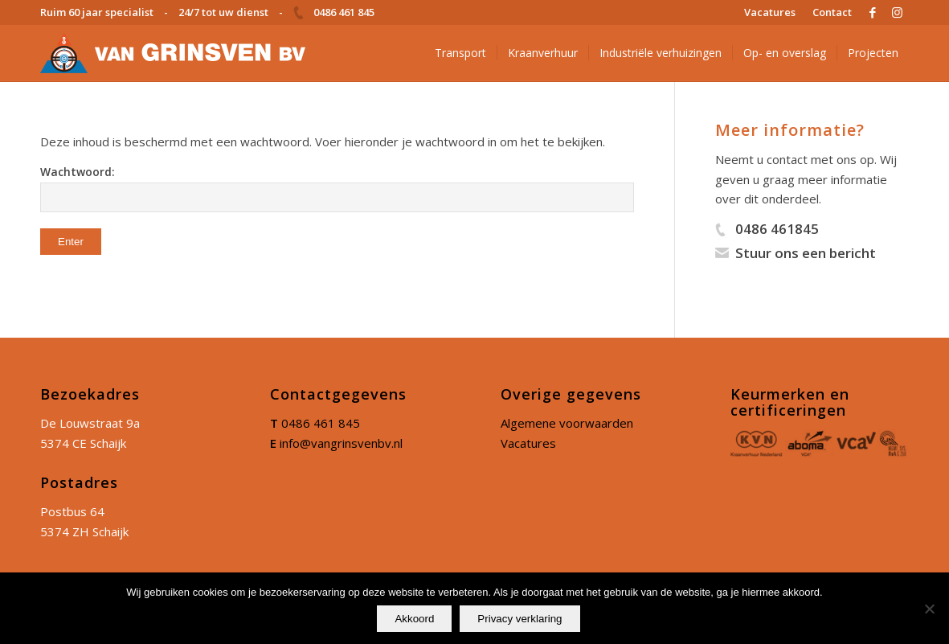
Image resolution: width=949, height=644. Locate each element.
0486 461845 (777, 228)
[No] (929, 609)
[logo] (172, 53)
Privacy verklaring (519, 619)
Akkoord (414, 619)
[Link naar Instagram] (897, 12)
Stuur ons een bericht (805, 253)
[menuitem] (770, 12)
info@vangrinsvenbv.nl (341, 443)
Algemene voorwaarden (567, 423)
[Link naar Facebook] (872, 12)
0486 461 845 (320, 423)
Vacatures (528, 443)
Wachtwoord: (337, 188)
